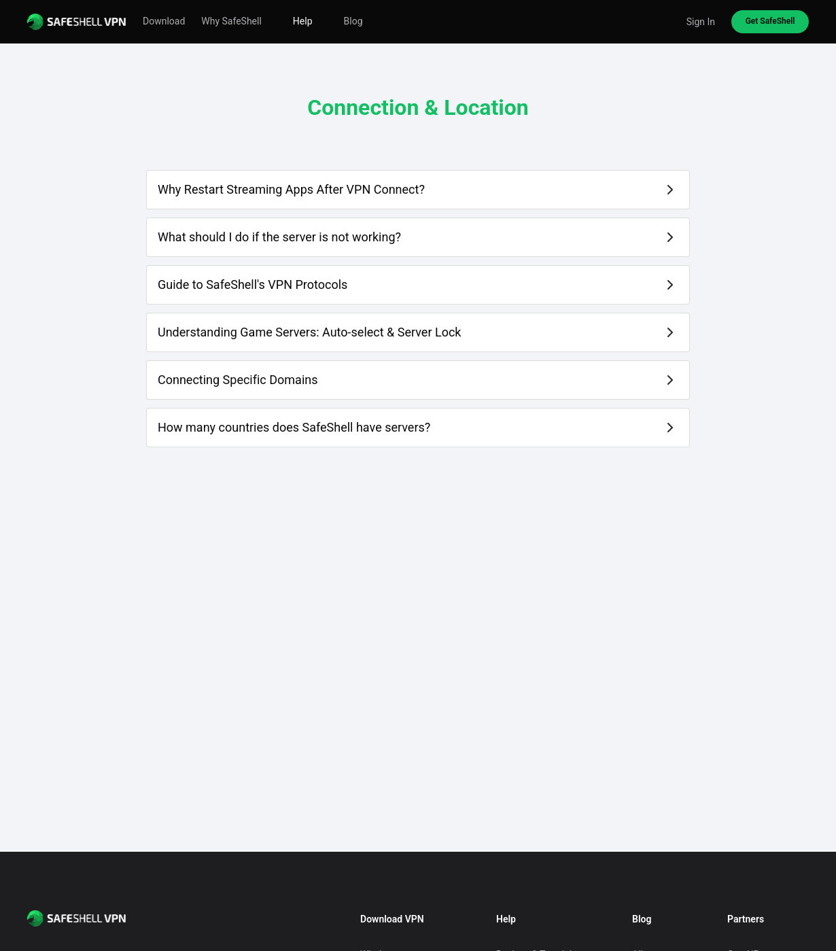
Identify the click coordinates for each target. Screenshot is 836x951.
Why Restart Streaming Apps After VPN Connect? (291, 189)
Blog (353, 21)
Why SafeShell (231, 21)
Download (164, 21)
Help (303, 21)
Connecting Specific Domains (238, 380)
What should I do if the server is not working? (279, 237)
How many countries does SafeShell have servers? (294, 427)
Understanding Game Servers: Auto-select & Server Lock (309, 332)
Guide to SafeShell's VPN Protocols (252, 284)
